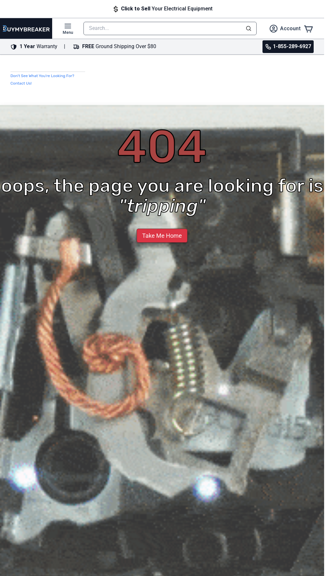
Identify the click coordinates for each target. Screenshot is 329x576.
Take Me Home (162, 235)
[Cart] (308, 28)
